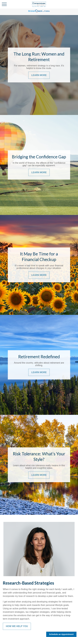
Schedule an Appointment (61, 634)
